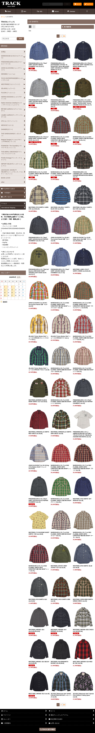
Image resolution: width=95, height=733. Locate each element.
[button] (40, 11)
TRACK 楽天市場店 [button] (47, 729)
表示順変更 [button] (66, 27)
